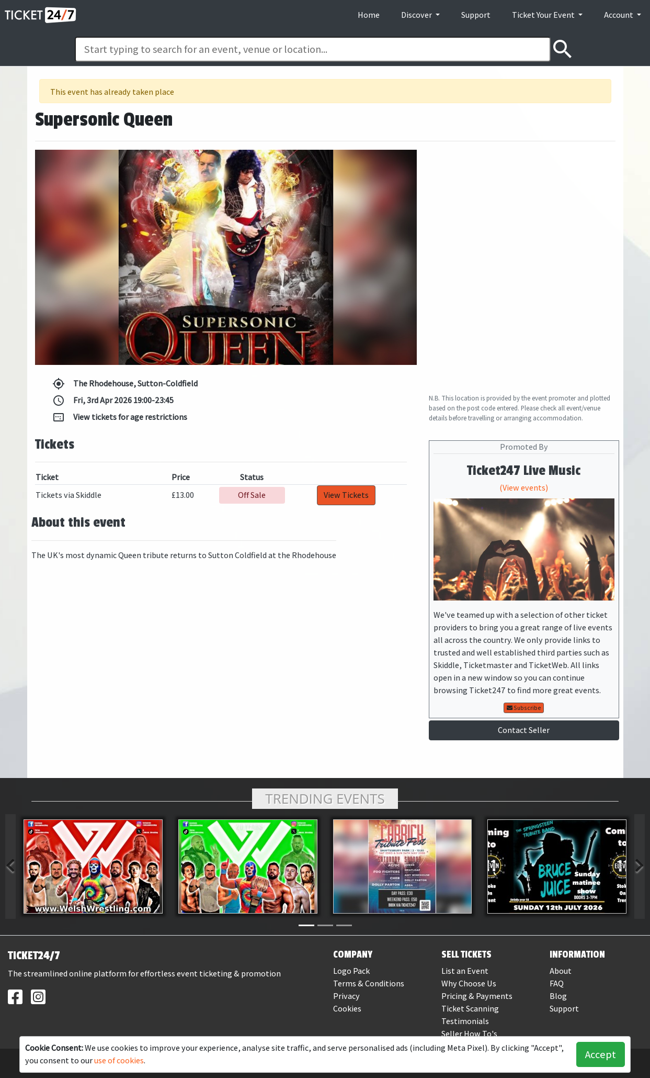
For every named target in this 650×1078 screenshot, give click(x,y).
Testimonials (465, 1021)
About (561, 970)
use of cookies (119, 1060)
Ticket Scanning (470, 1008)
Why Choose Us (468, 983)
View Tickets (346, 495)
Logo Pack (351, 970)
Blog (558, 996)
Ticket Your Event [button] (544, 14)
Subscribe (524, 708)
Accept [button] (600, 1054)
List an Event (464, 970)
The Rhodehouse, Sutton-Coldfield (125, 383)
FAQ (557, 983)
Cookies (347, 1008)
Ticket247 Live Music (523, 471)
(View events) (523, 487)
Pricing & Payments (476, 996)
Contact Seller (524, 730)
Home (369, 14)
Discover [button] (417, 14)
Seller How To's (469, 1033)
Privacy (346, 996)
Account (619, 14)
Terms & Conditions (368, 983)
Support (476, 14)
